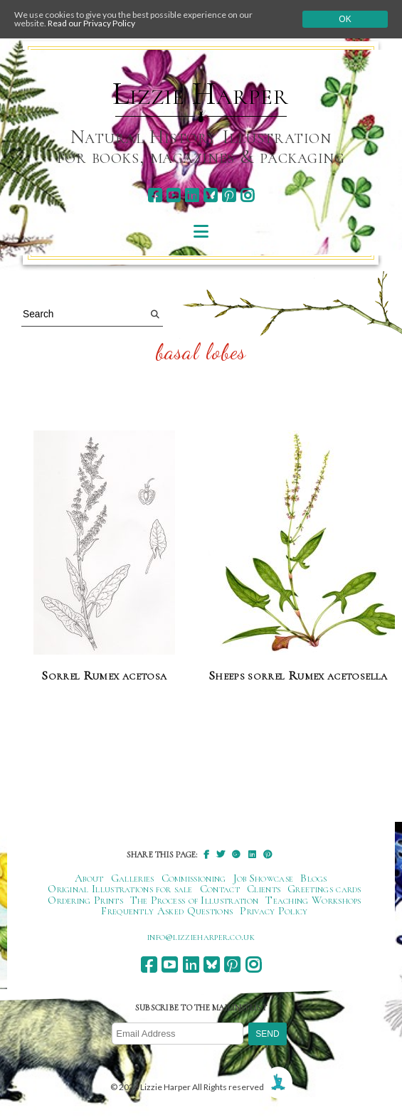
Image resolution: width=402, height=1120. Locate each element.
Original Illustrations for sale (120, 888)
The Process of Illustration (194, 900)
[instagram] (247, 195)
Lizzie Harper (200, 94)
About (89, 878)
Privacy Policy (273, 910)
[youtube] (173, 195)
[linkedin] (192, 195)
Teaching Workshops (313, 900)
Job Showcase (263, 878)
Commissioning (194, 878)
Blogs (313, 878)
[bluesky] (210, 195)
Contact (220, 888)
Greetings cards (324, 888)
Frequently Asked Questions (167, 910)
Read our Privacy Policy (91, 23)
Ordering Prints (85, 900)
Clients (263, 888)
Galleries (132, 878)
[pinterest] (229, 195)
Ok (345, 19)
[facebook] (155, 195)
